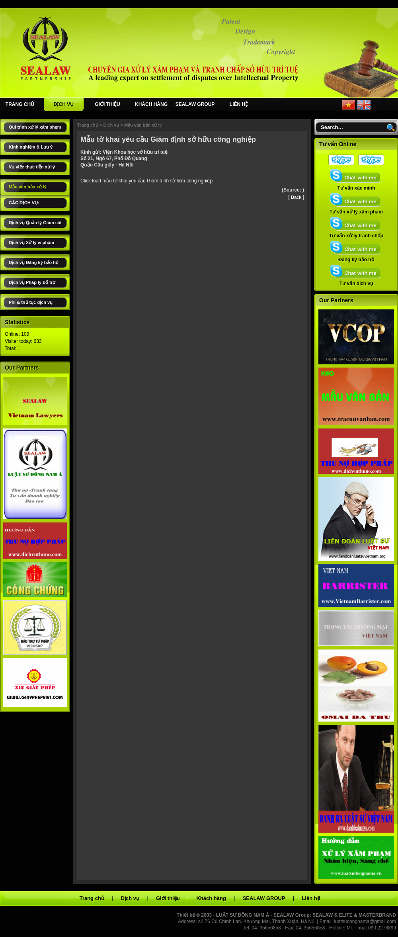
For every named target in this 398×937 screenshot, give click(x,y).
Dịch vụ (111, 125)
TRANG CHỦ (20, 104)
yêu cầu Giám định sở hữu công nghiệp (171, 181)
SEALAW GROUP (195, 104)
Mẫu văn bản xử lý (28, 186)
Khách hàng (211, 898)
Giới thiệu (168, 898)
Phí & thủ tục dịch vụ (31, 302)
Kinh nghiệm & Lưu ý (31, 147)
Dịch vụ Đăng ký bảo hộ (34, 262)
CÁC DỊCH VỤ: (24, 202)
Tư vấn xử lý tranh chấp (356, 233)
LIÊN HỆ (239, 104)
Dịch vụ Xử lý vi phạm (31, 242)
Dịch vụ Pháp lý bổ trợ (32, 282)
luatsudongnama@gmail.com (365, 921)
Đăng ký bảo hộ (356, 257)
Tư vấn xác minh (356, 185)
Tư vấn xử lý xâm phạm (356, 209)
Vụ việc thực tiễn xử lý (32, 166)
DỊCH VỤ (64, 104)
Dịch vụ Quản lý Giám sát (35, 222)
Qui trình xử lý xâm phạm (35, 127)
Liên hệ (311, 898)
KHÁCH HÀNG (151, 104)
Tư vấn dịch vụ (356, 281)
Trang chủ (87, 125)
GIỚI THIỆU (107, 104)
